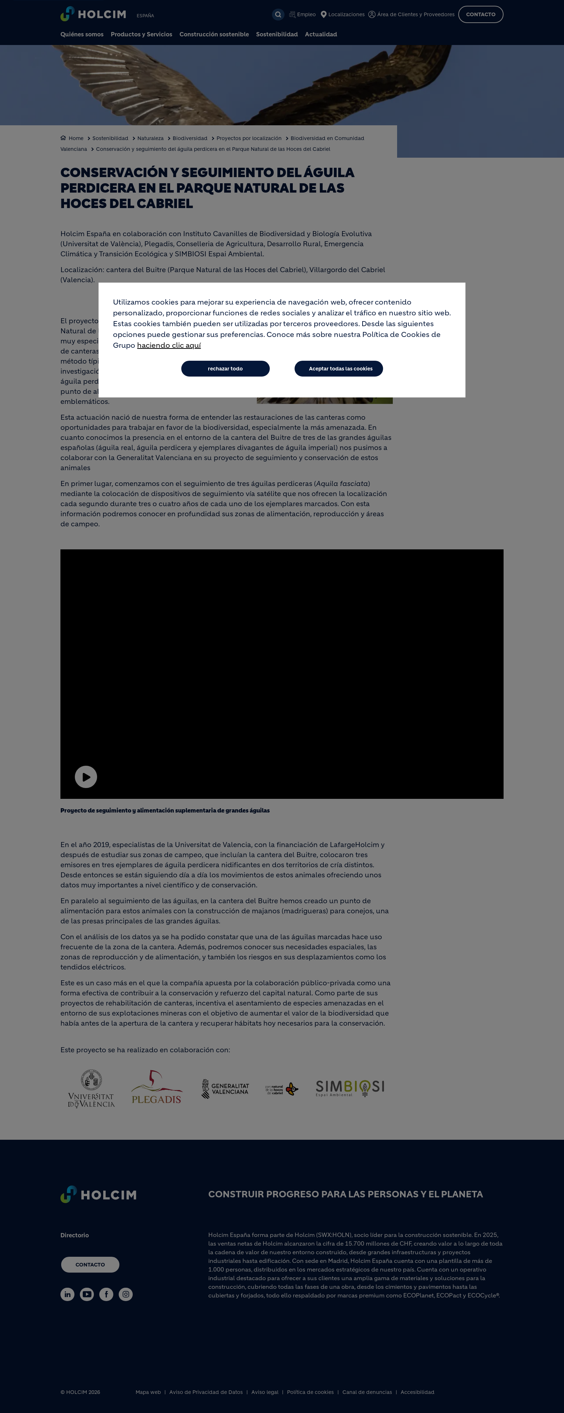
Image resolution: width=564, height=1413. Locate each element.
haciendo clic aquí (169, 345)
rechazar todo (225, 368)
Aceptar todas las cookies (341, 368)
